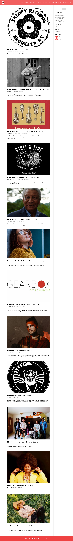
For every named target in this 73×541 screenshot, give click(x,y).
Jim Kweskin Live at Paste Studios (20, 526)
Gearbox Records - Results (17, 306)
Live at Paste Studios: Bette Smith (21, 485)
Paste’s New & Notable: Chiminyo (20, 351)
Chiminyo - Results (15, 352)
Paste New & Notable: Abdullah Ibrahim (23, 219)
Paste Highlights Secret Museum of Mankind (25, 131)
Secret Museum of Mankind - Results (21, 133)
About (60, 2)
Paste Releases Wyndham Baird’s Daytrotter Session (28, 89)
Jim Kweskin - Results (16, 527)
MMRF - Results (24, 179)
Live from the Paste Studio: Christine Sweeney (25, 261)
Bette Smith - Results (16, 487)
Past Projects (53, 2)
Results (45, 2)
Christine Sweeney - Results (18, 262)
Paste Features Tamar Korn (18, 49)
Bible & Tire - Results (16, 179)
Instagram (68, 2)
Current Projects (30, 2)
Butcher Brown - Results (16, 444)
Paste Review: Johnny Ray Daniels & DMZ (23, 177)
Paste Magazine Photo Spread (19, 396)
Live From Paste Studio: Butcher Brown (22, 442)
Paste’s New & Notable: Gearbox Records (23, 304)
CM (47, 538)
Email (26, 538)
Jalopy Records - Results (16, 51)
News (39, 2)
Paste (23, 51)
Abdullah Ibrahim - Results (17, 221)
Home (22, 2)
